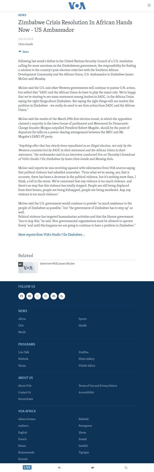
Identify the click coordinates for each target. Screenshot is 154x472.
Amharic (23, 426)
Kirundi (23, 459)
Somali (83, 439)
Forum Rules (25, 399)
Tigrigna (84, 452)
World (22, 332)
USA (21, 325)
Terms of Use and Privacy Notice (98, 386)
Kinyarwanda (26, 452)
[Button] (23, 52)
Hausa (22, 445)
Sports (82, 319)
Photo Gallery (86, 359)
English (22, 432)
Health (83, 325)
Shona (22, 365)
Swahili (83, 445)
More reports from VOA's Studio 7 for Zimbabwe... (51, 235)
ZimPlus (84, 352)
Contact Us (24, 392)
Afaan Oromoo (26, 419)
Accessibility (86, 392)
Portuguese (85, 426)
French (22, 439)
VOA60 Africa (87, 365)
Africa (22, 319)
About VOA (24, 386)
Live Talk (23, 352)
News (22, 15)
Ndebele (23, 359)
